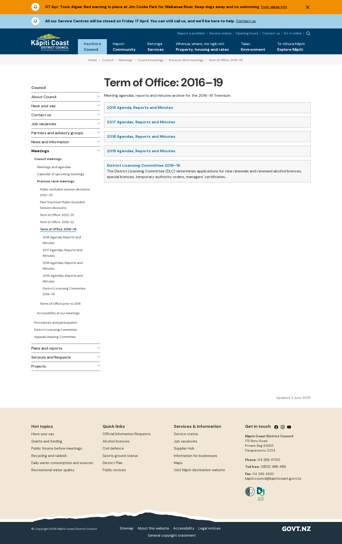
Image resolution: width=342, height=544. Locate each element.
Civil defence (113, 448)
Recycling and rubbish (49, 455)
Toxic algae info (273, 6)
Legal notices (209, 528)
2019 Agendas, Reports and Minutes (141, 150)
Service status (220, 33)
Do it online (293, 33)
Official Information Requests (127, 434)
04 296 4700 (268, 459)
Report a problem (191, 33)
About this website (153, 528)
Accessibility (183, 528)
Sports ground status (120, 455)
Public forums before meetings (56, 448)
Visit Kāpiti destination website (199, 470)
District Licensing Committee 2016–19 (143, 165)
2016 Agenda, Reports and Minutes (140, 107)
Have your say (42, 434)
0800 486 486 (273, 466)
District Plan (113, 463)
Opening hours (247, 33)
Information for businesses (195, 455)
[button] (92, 46)
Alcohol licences (116, 441)
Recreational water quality (52, 470)
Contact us (246, 20)
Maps (178, 463)
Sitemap (126, 528)
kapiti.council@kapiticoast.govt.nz (273, 478)
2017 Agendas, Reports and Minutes (141, 122)
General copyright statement (172, 535)
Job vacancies (185, 441)
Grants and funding (46, 441)
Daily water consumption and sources (62, 463)
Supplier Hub (184, 448)
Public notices (114, 470)
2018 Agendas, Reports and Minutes (141, 136)
